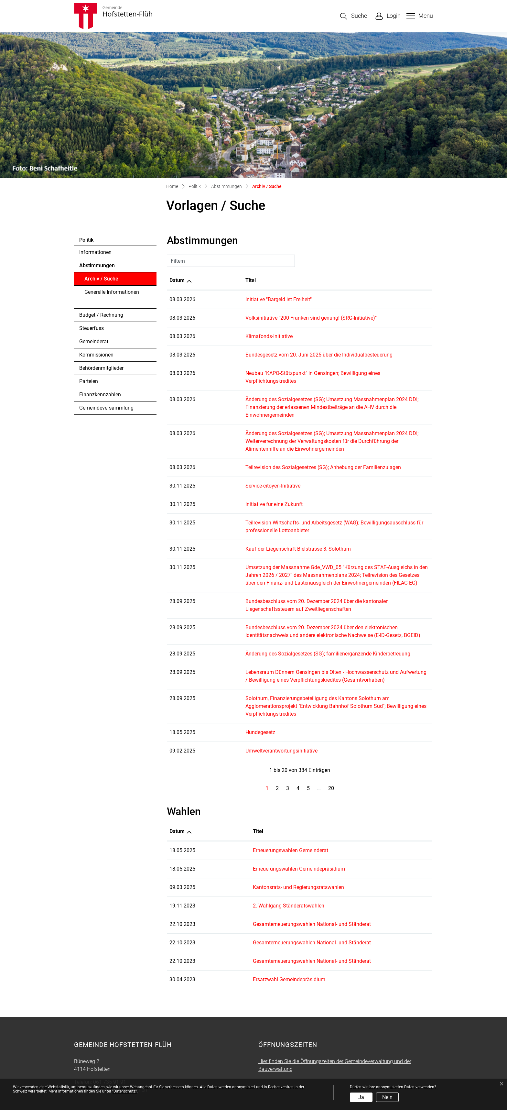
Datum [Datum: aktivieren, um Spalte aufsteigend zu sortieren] (177, 280)
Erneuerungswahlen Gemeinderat (260, 819)
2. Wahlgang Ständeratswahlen (259, 875)
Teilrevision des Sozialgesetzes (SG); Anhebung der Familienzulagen (278, 444)
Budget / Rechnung (101, 315)
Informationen (95, 252)
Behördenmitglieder (101, 368)
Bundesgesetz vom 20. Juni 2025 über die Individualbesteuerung (274, 355)
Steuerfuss (91, 328)
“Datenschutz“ (124, 1091)
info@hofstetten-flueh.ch (119, 1059)
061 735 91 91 (109, 1051)
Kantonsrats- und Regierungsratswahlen (268, 856)
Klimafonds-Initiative (224, 336)
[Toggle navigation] (419, 16)
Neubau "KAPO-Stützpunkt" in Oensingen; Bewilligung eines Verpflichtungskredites (293, 373)
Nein (387, 1097)
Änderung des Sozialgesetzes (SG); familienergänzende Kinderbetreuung (282, 630)
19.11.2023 (182, 875)
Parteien (88, 381)
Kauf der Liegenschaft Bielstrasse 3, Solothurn (253, 525)
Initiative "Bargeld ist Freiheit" (233, 299)
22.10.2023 (182, 893)
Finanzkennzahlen (100, 394)
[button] (353, 16)
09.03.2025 (182, 856)
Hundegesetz (215, 701)
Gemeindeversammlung (106, 408)
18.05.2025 (182, 819)
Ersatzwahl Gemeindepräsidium (259, 948)
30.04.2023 (182, 948)
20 (331, 757)
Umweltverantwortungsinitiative (236, 720)
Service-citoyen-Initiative (227, 462)
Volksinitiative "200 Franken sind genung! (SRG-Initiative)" (266, 318)
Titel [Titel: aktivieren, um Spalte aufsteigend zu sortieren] (205, 280)
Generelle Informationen (111, 292)
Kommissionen (96, 355)
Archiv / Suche (102, 280)
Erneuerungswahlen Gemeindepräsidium (269, 838)
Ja (361, 1097)
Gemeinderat (93, 341)
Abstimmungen (97, 265)
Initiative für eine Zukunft (229, 481)
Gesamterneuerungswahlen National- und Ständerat (282, 893)
